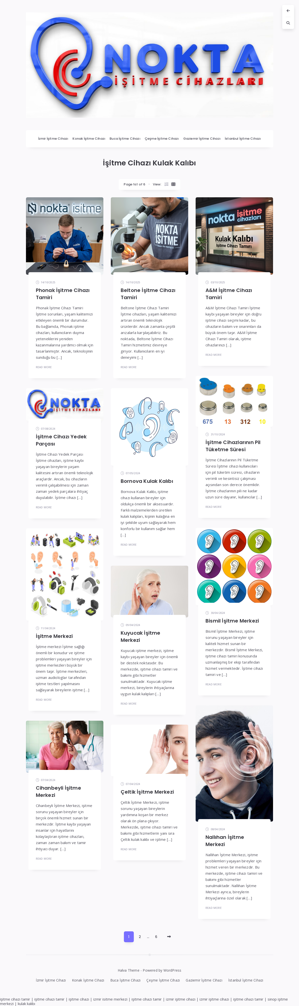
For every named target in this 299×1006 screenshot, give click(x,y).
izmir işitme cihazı (180, 999)
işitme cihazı (79, 999)
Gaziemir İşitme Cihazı (202, 138)
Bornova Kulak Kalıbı (147, 481)
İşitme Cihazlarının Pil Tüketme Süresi (233, 446)
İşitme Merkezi (54, 636)
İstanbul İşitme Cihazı (243, 138)
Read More (44, 367)
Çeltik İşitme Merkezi (147, 791)
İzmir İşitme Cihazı (53, 138)
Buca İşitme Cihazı (125, 138)
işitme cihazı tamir (15, 999)
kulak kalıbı (26, 1003)
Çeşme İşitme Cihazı (162, 138)
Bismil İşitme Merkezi (232, 620)
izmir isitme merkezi (110, 999)
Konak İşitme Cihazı (88, 138)
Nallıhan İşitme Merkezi (225, 841)
